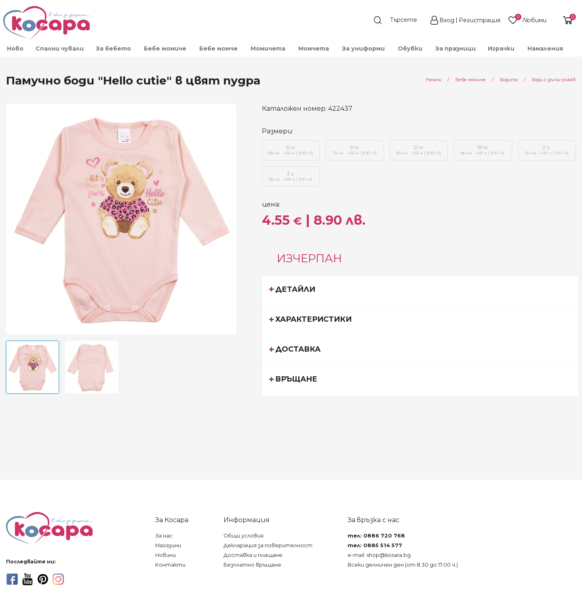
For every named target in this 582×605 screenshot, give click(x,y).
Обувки (410, 48)
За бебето (113, 48)
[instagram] (58, 579)
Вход (446, 20)
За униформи (363, 48)
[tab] (420, 291)
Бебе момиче (165, 48)
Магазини (168, 545)
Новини (165, 555)
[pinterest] (43, 579)
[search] (399, 20)
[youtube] (27, 579)
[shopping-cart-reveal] (565, 20)
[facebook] (12, 579)
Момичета (268, 48)
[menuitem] (14, 48)
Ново (15, 48)
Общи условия (244, 536)
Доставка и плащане (253, 555)
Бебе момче (218, 48)
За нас (164, 536)
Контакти (170, 565)
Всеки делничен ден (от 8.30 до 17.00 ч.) (403, 565)
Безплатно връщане (252, 565)
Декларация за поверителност (268, 545)
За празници (455, 48)
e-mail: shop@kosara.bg (379, 555)
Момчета (313, 48)
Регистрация (479, 20)
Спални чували (60, 48)
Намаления (545, 48)
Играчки (501, 48)
